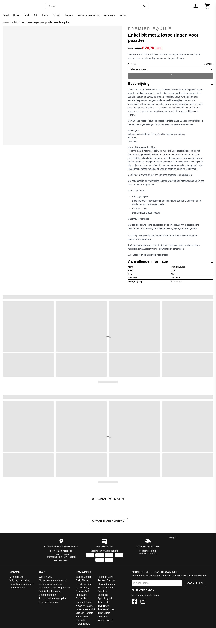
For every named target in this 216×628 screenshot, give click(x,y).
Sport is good (105, 598)
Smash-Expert (105, 588)
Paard (6, 15)
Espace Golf (82, 591)
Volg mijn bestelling (20, 580)
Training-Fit (104, 602)
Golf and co (82, 598)
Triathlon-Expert (106, 609)
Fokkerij (56, 15)
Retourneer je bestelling (147, 554)
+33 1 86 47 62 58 (61, 561)
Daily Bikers (82, 580)
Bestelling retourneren (21, 584)
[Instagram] (143, 602)
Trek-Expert (104, 606)
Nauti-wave (82, 617)
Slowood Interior (106, 584)
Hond (26, 15)
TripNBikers (104, 613)
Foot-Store (81, 595)
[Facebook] (135, 602)
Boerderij (69, 15)
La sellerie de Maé (85, 609)
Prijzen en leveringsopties (52, 598)
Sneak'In (102, 591)
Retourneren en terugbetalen (54, 588)
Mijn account (16, 577)
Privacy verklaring (48, 602)
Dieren (45, 15)
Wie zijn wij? (45, 577)
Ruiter (16, 15)
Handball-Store (84, 602)
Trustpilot (173, 538)
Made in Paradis (84, 613)
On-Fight (80, 620)
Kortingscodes (17, 588)
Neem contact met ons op (61, 551)
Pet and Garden (106, 580)
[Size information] (135, 64)
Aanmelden (195, 583)
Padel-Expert (83, 624)
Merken (123, 15)
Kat (35, 15)
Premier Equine (150, 29)
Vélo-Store (103, 617)
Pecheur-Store (105, 577)
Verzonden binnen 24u (88, 15)
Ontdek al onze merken (108, 521)
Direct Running (84, 584)
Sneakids (103, 595)
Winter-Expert (105, 620)
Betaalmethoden (48, 595)
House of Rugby (84, 606)
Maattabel (208, 64)
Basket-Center (83, 577)
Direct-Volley (82, 588)
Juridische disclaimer (50, 591)
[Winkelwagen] (208, 6)
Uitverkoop (109, 15)
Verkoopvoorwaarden (50, 584)
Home (6, 22)
